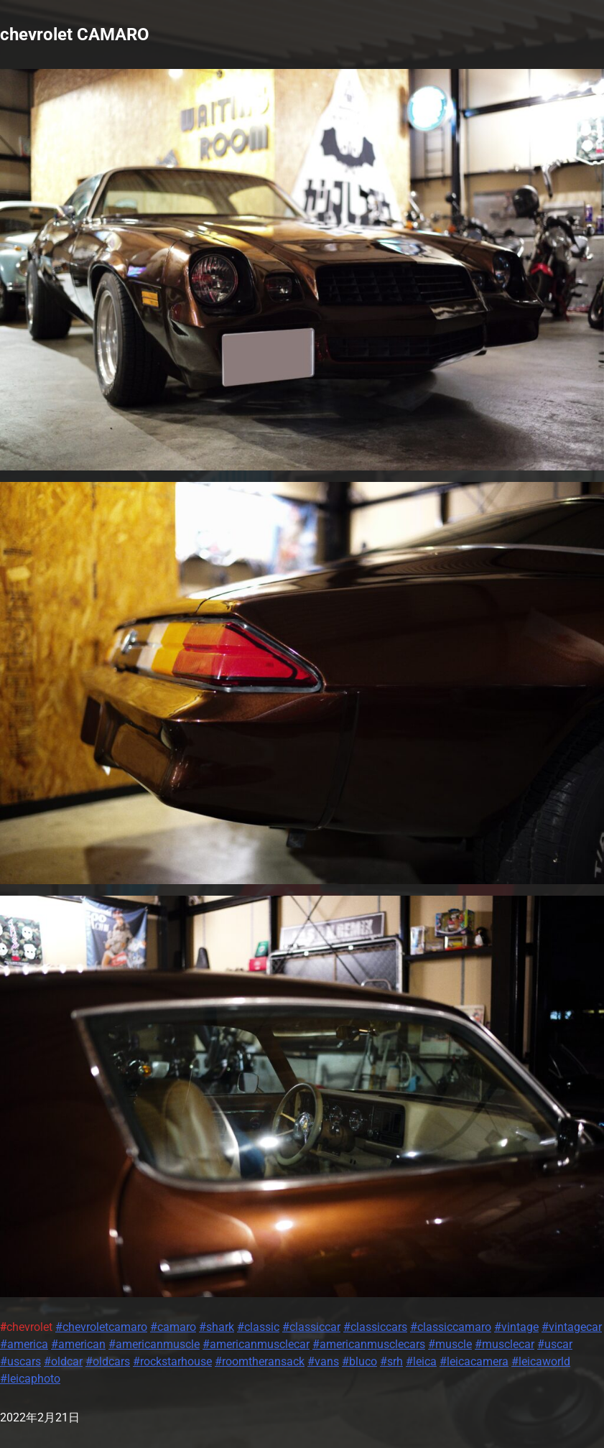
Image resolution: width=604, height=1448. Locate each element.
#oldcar (63, 1361)
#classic (258, 1327)
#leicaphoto (30, 1379)
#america (24, 1344)
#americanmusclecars (368, 1344)
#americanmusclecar (256, 1344)
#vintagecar (572, 1327)
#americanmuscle (154, 1344)
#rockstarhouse (172, 1361)
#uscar (554, 1344)
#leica (421, 1361)
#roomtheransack (260, 1361)
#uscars (20, 1361)
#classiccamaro (450, 1327)
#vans (323, 1361)
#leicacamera (474, 1361)
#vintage (516, 1327)
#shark (216, 1327)
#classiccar (311, 1327)
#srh (391, 1361)
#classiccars (375, 1327)
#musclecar (504, 1344)
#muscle (450, 1344)
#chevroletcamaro (101, 1327)
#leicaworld (540, 1361)
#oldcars (107, 1361)
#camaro (173, 1327)
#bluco (359, 1361)
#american (78, 1344)
